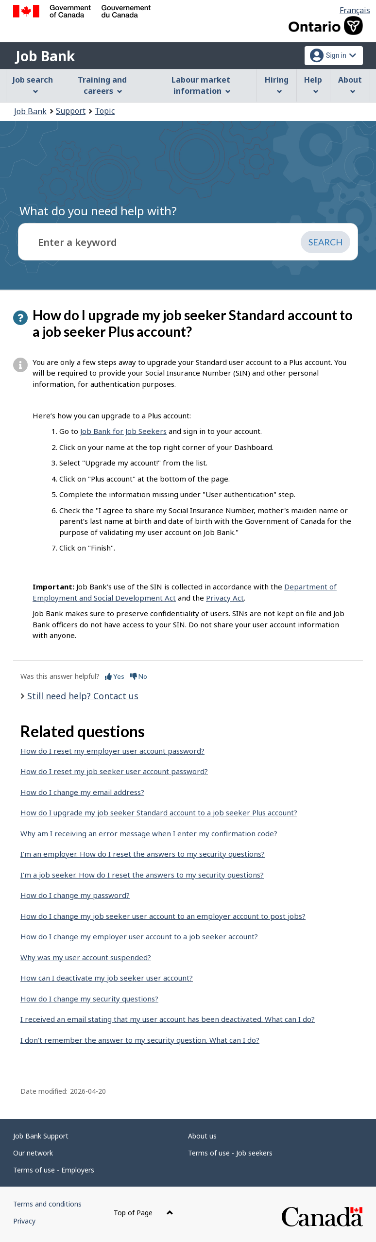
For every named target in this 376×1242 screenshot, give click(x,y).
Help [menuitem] (313, 84)
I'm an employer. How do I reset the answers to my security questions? (142, 854)
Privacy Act (225, 598)
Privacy (24, 1220)
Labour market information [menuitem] (200, 85)
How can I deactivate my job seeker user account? (106, 978)
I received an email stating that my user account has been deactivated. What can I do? (167, 1019)
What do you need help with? (98, 210)
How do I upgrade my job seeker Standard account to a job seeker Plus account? (158, 812)
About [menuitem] (350, 84)
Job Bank (45, 56)
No (138, 676)
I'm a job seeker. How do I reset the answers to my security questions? (142, 875)
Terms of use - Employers (53, 1169)
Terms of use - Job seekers (230, 1152)
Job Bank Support (40, 1135)
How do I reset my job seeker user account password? (114, 771)
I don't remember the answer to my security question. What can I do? (139, 1040)
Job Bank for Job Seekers (123, 431)
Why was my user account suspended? (85, 957)
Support (70, 110)
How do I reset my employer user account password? (112, 751)
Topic (105, 110)
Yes (114, 676)
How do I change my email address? (82, 792)
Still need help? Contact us (81, 696)
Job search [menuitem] (33, 84)
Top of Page (143, 1212)
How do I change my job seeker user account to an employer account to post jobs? (163, 916)
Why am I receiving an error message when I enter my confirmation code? (148, 833)
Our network (33, 1152)
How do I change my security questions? (89, 998)
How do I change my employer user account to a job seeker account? (139, 936)
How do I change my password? (75, 895)
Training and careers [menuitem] (102, 85)
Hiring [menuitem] (277, 84)
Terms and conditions (47, 1203)
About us (202, 1135)
